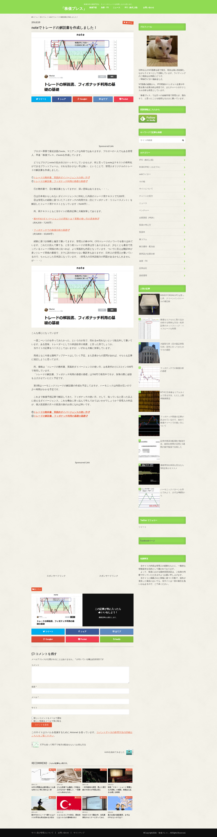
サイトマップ (79, 833)
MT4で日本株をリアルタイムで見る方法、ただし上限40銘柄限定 (172, 395)
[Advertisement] (74, 127)
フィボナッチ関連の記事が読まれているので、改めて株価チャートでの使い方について (172, 421)
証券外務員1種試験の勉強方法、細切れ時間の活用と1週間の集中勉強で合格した (172, 444)
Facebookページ (147, 540)
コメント (35, 665)
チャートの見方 (146, 196)
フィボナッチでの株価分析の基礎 (50, 230)
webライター (145, 174)
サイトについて (146, 188)
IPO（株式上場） (132, 7)
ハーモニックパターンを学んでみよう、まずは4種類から (172, 492)
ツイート (142, 527)
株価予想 (93, 7)
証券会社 (143, 268)
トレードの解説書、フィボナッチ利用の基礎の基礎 (59, 181)
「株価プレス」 (74, 8)
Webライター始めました (152, 79)
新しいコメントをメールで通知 (47, 718)
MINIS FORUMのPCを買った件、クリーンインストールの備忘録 (172, 298)
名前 (34, 687)
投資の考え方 (145, 225)
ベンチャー (144, 210)
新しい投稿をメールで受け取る (47, 721)
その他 (142, 181)
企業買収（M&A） (147, 217)
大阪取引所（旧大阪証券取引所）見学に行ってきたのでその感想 (172, 347)
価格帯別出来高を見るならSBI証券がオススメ (172, 466)
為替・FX (105, 7)
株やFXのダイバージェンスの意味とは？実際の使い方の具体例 (65, 218)
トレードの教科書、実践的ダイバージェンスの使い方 (61, 177)
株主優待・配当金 (147, 246)
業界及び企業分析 (147, 254)
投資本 (142, 232)
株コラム (43, 17)
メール (35, 697)
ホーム (34, 17)
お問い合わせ (148, 7)
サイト (34, 708)
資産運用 (143, 275)
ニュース (116, 7)
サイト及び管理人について (42, 833)
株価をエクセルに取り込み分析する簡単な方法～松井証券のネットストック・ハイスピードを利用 (172, 324)
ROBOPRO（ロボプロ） (150, 167)
